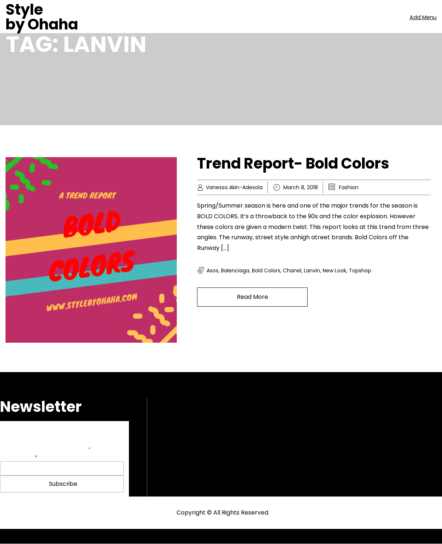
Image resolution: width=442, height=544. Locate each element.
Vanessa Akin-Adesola (234, 187)
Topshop (360, 270)
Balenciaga (235, 270)
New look (334, 270)
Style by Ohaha (42, 17)
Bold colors (266, 270)
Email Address (19, 456)
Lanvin (312, 270)
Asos (212, 270)
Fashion (348, 187)
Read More (252, 297)
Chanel (292, 270)
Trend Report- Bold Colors (293, 163)
